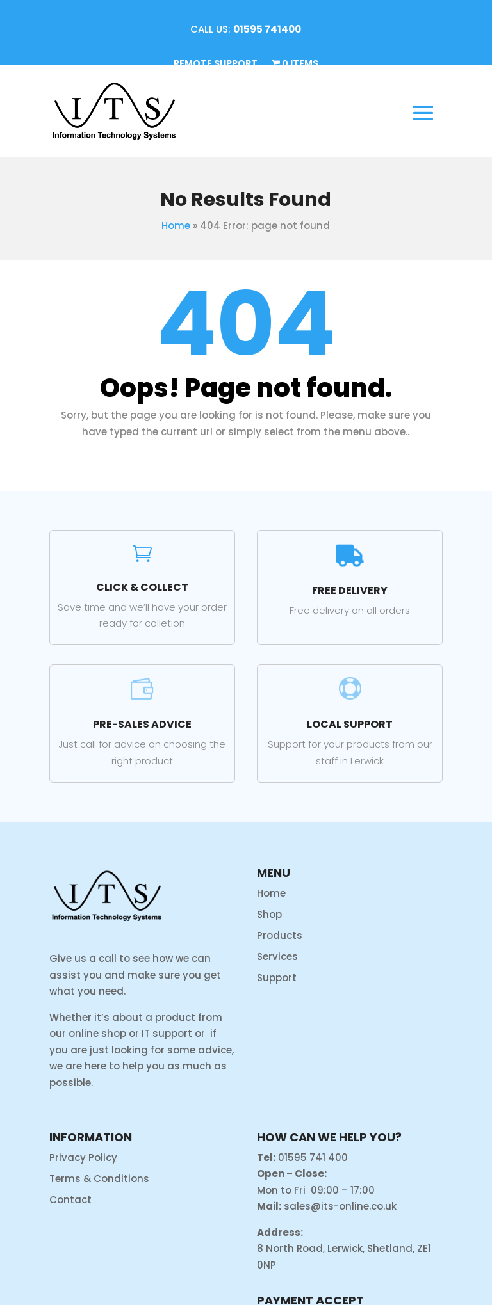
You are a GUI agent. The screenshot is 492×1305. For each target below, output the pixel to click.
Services (277, 956)
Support (277, 977)
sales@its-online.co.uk (340, 1206)
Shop (269, 914)
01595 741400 (267, 29)
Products (279, 935)
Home (175, 225)
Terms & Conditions (99, 1178)
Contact (70, 1199)
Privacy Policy (83, 1157)
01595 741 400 (313, 1157)
